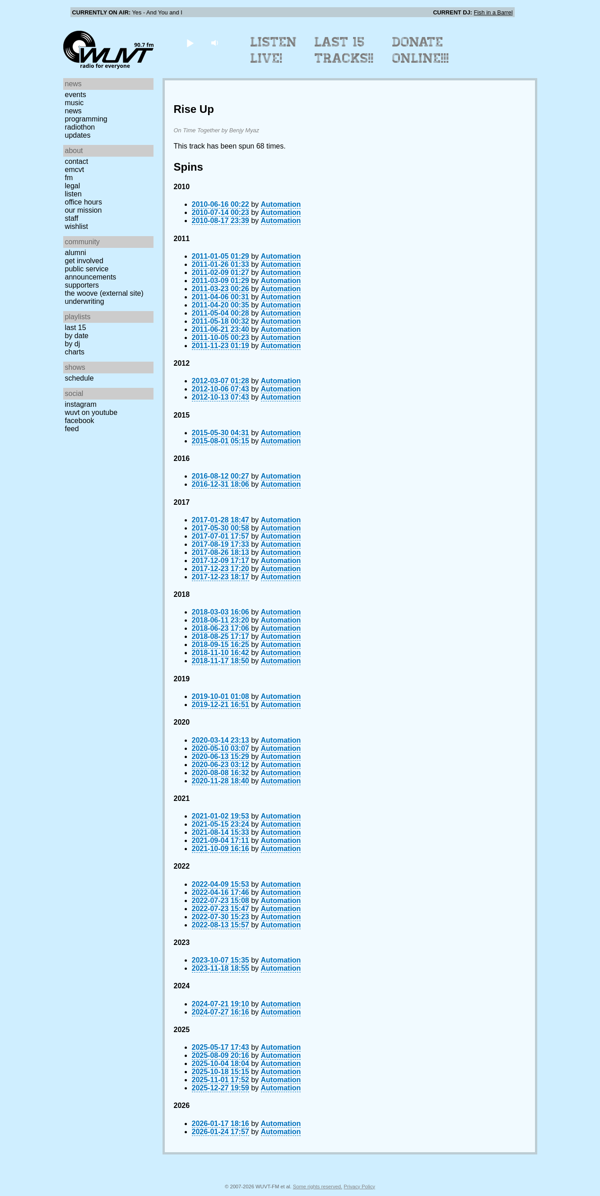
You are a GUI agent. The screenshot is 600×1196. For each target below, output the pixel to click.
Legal (72, 186)
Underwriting (84, 301)
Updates (78, 135)
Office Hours (83, 202)
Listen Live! (274, 50)
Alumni (75, 252)
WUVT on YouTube (91, 412)
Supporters (82, 285)
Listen (73, 194)
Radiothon (80, 127)
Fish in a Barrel (493, 12)
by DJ (72, 344)
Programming (86, 119)
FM (69, 177)
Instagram (81, 404)
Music (74, 103)
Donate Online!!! (420, 50)
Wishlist (76, 226)
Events (75, 94)
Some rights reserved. (317, 1186)
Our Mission (83, 210)
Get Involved (84, 261)
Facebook (79, 420)
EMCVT (74, 169)
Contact (76, 161)
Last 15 (75, 327)
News (73, 111)
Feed (72, 429)
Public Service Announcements (90, 273)
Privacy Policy (359, 1186)
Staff (72, 218)
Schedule (79, 378)
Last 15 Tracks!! (344, 50)
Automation (281, 204)
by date (76, 336)
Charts (75, 352)
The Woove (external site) (104, 293)
